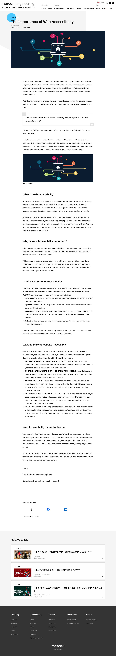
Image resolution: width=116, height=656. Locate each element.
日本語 (98, 2)
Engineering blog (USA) (36, 638)
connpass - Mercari (91, 619)
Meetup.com (89, 623)
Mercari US (14, 627)
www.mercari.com (29, 502)
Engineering (52, 619)
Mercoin (13, 630)
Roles (50, 8)
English (102, 2)
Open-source (70, 8)
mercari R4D (33, 634)
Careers (111, 8)
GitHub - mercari (71, 619)
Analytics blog (33, 630)
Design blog (33, 623)
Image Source (28, 184)
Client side (16, 25)
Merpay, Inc (14, 623)
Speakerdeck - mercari (73, 623)
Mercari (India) (52, 630)
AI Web (32, 627)
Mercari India (14, 634)
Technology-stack (59, 8)
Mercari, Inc (14, 619)
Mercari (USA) (52, 627)
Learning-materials (88, 8)
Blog (103, 8)
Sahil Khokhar (37, 82)
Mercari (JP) (52, 623)
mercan (32, 619)
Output (79, 8)
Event (98, 8)
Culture (44, 8)
